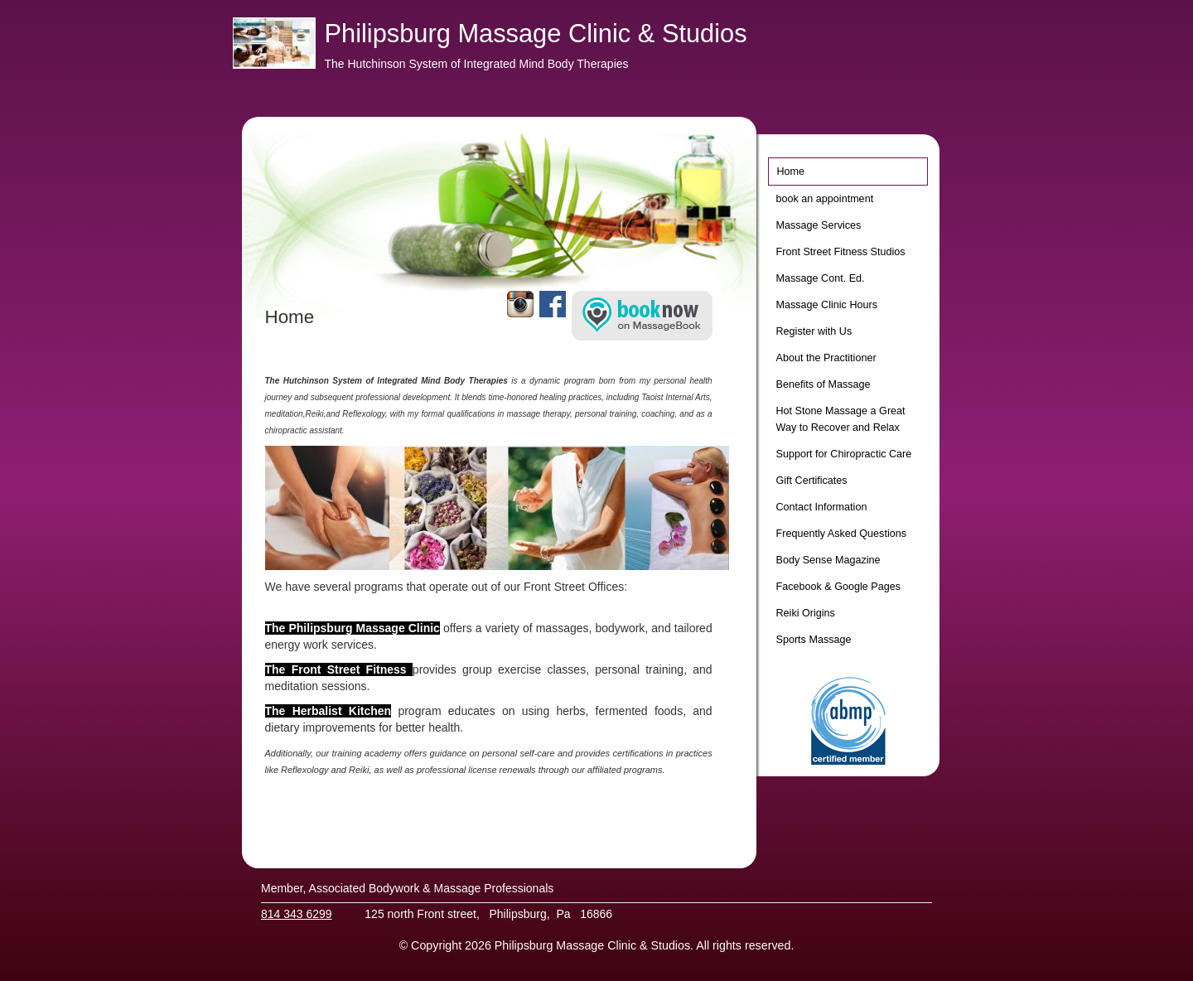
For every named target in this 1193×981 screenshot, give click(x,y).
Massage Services (819, 225)
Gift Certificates (812, 480)
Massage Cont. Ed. (820, 278)
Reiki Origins (805, 613)
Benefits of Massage (823, 384)
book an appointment (825, 199)
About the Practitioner (826, 358)
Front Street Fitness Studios (841, 252)
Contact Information (821, 507)
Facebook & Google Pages (838, 586)
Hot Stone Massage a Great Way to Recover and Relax (841, 419)
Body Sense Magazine (828, 560)
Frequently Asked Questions (841, 533)
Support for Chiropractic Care (844, 454)
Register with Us (814, 331)
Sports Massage (814, 639)
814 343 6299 (296, 914)
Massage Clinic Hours (826, 305)
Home (791, 171)
